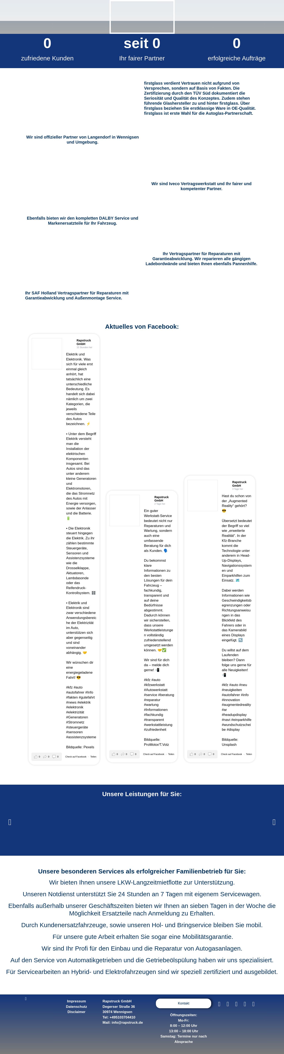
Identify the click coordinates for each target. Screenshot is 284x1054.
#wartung (151, 705)
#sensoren (74, 732)
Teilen (93, 756)
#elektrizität (75, 712)
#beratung (166, 695)
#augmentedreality (236, 705)
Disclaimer (76, 1012)
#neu (243, 685)
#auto (78, 687)
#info (245, 695)
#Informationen (156, 710)
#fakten (72, 697)
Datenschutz (76, 1007)
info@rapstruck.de (127, 1023)
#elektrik (84, 702)
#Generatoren (77, 717)
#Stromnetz (75, 722)
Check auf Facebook (76, 756)
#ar (224, 710)
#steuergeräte (77, 727)
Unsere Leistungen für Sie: (142, 793)
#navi (226, 720)
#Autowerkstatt (155, 690)
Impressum (76, 1001)
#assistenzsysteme (81, 737)
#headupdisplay (234, 715)
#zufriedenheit (155, 730)
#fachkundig (153, 715)
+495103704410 (122, 1017)
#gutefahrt (87, 697)
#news (71, 702)
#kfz (69, 687)
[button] (9, 822)
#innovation (231, 700)
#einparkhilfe (241, 720)
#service (150, 695)
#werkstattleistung (158, 725)
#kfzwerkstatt (154, 685)
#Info (89, 692)
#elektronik (74, 707)
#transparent (154, 720)
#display (233, 730)
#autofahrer (75, 692)
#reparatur (152, 700)
